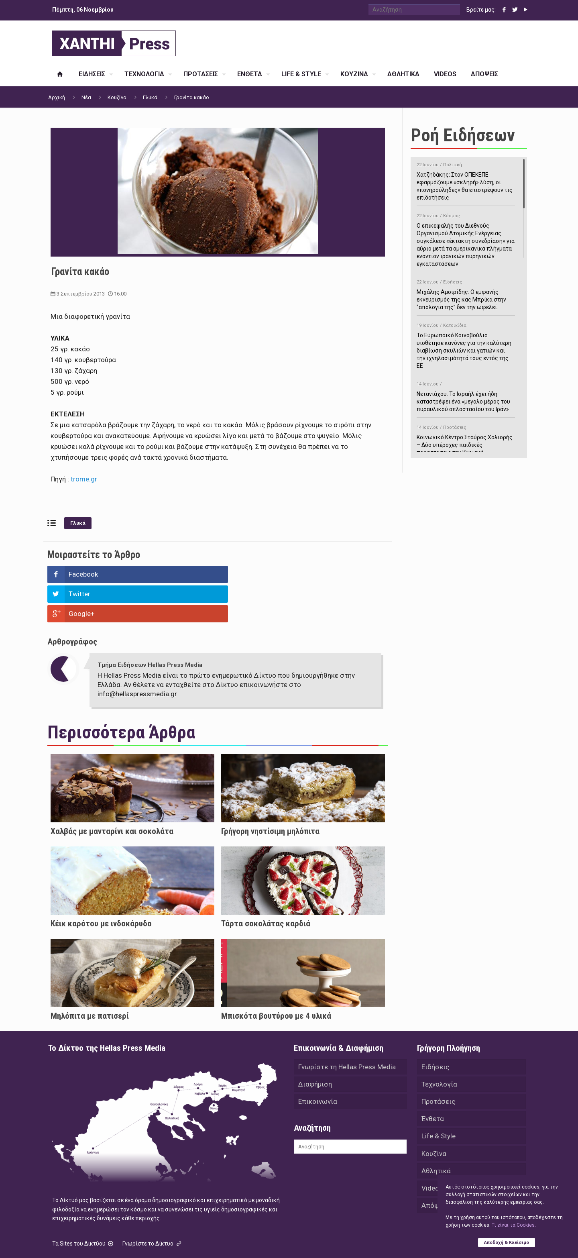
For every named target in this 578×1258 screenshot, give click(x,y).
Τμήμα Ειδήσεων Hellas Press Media (150, 625)
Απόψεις (435, 1169)
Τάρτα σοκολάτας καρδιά (265, 884)
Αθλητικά (436, 1134)
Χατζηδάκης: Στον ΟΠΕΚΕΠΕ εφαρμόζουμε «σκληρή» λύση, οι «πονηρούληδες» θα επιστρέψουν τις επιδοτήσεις (466, 180)
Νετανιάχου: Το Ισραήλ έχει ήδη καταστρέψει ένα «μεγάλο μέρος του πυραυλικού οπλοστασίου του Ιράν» (466, 395)
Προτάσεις (438, 1063)
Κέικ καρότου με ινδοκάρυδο (101, 884)
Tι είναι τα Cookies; (513, 1224)
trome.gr (84, 479)
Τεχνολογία (439, 1045)
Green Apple (282, 1241)
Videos (432, 1151)
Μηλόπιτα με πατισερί (90, 976)
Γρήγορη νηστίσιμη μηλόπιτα (270, 792)
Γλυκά (150, 97)
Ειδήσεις (435, 1028)
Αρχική (56, 97)
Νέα (86, 97)
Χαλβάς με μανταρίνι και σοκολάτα (112, 792)
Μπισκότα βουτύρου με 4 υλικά (276, 976)
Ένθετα (432, 1081)
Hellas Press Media (151, 1241)
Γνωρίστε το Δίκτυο (152, 1204)
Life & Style (438, 1098)
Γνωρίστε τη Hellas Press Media (347, 1028)
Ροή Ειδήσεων (463, 135)
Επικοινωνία (317, 1063)
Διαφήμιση (315, 1045)
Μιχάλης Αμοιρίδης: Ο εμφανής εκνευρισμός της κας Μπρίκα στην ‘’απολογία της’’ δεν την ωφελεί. (466, 293)
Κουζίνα (117, 97)
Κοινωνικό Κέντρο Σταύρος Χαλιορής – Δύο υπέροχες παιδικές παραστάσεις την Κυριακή (466, 439)
